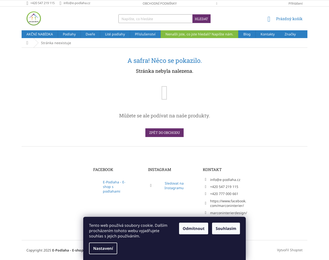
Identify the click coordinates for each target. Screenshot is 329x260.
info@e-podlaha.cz (225, 179)
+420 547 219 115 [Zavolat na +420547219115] (224, 186)
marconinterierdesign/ (228, 213)
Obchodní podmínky (160, 3)
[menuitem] (40, 34)
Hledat (201, 18)
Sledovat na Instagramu (174, 185)
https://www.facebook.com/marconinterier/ (228, 203)
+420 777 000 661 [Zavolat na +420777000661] (224, 193)
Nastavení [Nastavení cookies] (103, 248)
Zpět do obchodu (164, 132)
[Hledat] (164, 18)
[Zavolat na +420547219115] (42, 3)
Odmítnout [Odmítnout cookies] (194, 228)
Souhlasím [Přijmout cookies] (226, 228)
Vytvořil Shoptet (290, 250)
